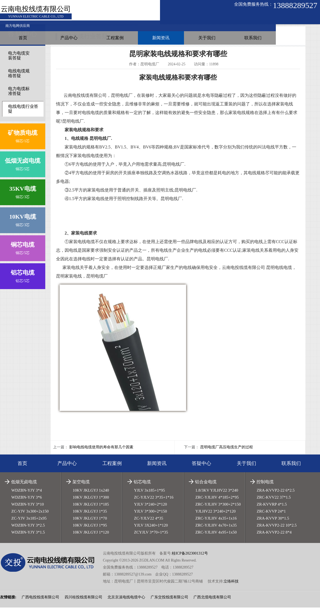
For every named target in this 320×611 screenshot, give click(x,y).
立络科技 (231, 585)
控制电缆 (265, 485)
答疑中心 (201, 467)
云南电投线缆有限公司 (36, 10)
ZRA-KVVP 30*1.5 (273, 522)
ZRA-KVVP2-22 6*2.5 (276, 494)
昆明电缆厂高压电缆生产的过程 (226, 451)
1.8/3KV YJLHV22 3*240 (216, 494)
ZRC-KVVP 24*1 (271, 515)
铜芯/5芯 (22, 167)
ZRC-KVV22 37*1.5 (274, 501)
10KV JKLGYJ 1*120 (91, 536)
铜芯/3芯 (22, 195)
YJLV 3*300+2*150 (150, 515)
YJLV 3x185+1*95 (149, 494)
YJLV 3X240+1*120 (151, 529)
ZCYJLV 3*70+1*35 (151, 536)
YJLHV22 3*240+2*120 (215, 515)
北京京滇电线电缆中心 (126, 601)
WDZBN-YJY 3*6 (26, 501)
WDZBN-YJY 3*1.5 (28, 536)
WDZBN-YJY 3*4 (26, 494)
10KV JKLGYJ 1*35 (90, 515)
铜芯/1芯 (22, 139)
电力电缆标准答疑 (19, 94)
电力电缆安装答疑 (19, 59)
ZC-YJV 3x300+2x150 (30, 515)
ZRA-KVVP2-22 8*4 (274, 536)
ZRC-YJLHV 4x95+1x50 (216, 536)
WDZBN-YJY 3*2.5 (28, 529)
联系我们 (299, 17)
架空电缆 (81, 485)
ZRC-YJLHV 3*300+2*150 (218, 508)
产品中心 (136, 17)
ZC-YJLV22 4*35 (148, 522)
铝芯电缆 (142, 485)
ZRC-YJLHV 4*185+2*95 (217, 501)
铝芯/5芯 (22, 278)
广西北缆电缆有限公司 (212, 601)
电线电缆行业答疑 (23, 112)
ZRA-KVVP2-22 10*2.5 (277, 529)
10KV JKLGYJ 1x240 (91, 494)
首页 (96, 17)
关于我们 (258, 17)
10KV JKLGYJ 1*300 (91, 501)
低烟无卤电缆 (24, 485)
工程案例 (177, 17)
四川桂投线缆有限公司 (83, 601)
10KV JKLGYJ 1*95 (90, 529)
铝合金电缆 (206, 485)
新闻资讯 (218, 17)
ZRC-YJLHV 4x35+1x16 (216, 522)
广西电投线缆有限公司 (40, 601)
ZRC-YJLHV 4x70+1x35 (216, 529)
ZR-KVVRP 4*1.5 (272, 508)
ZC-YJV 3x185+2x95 (29, 522)
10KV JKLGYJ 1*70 (90, 522)
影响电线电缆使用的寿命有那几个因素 (101, 451)
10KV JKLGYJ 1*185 (91, 508)
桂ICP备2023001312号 (190, 557)
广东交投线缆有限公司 (169, 601)
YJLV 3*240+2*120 (150, 508)
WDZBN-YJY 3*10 (27, 508)
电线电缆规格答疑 (19, 76)
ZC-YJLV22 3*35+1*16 (153, 501)
